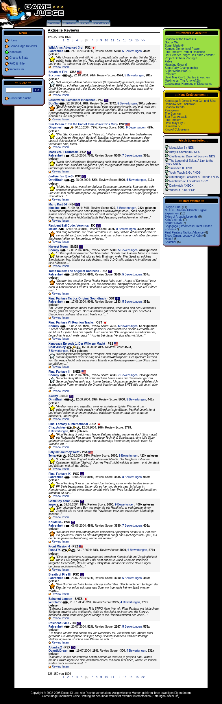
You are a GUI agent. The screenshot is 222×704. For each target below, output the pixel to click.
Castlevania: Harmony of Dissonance (188, 83)
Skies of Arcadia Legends (181, 216)
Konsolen (16, 52)
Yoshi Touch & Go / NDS (185, 172)
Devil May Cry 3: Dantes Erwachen (187, 77)
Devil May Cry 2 (175, 123)
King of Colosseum (177, 129)
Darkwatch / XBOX (181, 185)
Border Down (173, 223)
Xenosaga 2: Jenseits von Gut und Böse (190, 100)
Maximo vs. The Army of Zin (183, 80)
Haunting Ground (176, 64)
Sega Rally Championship (181, 67)
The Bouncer (173, 113)
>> (143, 40)
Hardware (69, 23)
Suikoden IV (172, 126)
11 (112, 40)
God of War (172, 42)
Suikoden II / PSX (180, 168)
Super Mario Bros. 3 (177, 71)
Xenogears (172, 110)
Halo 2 (169, 238)
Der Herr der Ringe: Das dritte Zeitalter (189, 55)
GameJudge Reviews (23, 46)
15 (136, 40)
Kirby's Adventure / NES (184, 152)
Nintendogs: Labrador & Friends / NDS (194, 177)
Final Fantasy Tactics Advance (184, 232)
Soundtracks (101, 23)
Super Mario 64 (174, 45)
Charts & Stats (19, 57)
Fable (168, 61)
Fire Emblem (173, 120)
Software (54, 23)
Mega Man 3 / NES (181, 147)
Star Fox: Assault (176, 116)
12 (118, 40)
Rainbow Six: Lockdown (180, 104)
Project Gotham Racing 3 (181, 58)
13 (124, 40)
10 (106, 40)
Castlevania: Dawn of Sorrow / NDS (192, 156)
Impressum (17, 69)
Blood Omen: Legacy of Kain (183, 235)
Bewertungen (132, 51)
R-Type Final (173, 207)
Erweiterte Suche (21, 98)
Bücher (84, 23)
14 (130, 40)
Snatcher (170, 242)
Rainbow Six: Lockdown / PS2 (188, 181)
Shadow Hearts (174, 107)
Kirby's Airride (173, 219)
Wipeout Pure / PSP (182, 190)
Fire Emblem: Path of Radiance (185, 52)
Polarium (170, 74)
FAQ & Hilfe (17, 63)
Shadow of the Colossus (180, 39)
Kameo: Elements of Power (182, 48)
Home (13, 40)
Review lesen (60, 67)
